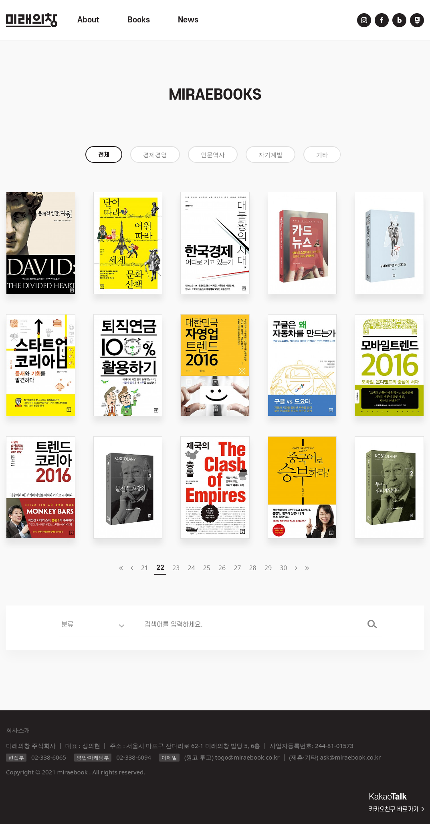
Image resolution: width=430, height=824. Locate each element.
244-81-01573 (334, 746)
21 (144, 567)
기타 (322, 155)
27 (237, 567)
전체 (103, 154)
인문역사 (213, 155)
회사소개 (18, 730)
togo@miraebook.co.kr (247, 757)
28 (252, 567)
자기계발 (270, 155)
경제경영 (155, 155)
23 (176, 567)
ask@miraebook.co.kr (350, 757)
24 (191, 567)
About (88, 20)
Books (138, 20)
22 (160, 567)
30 (283, 567)
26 (222, 567)
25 (206, 567)
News (188, 20)
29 (268, 567)
